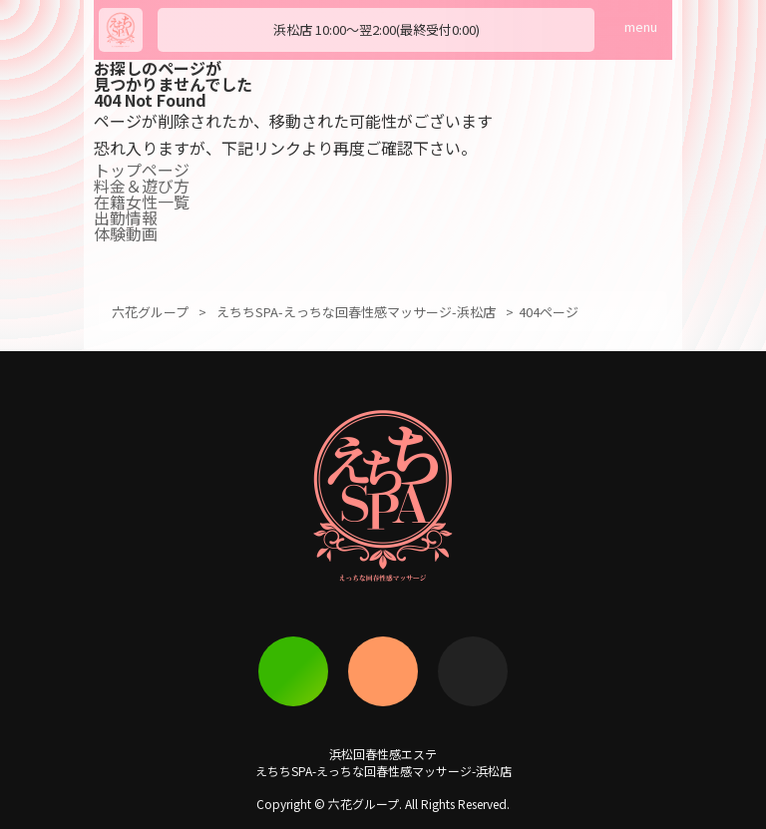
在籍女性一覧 (142, 201)
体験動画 (126, 233)
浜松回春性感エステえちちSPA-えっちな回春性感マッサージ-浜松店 (383, 762)
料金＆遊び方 (142, 186)
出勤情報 (126, 217)
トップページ (142, 170)
